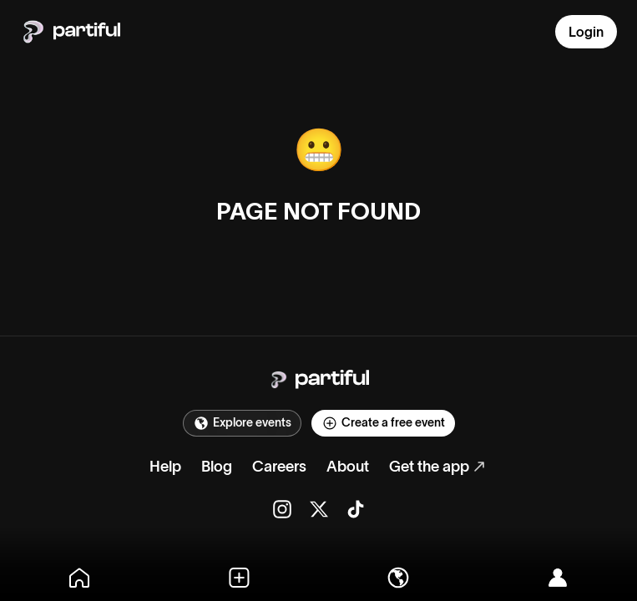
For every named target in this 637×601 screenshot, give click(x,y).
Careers (279, 466)
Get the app (429, 466)
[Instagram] (282, 509)
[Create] (239, 577)
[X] (319, 509)
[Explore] (398, 577)
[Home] (79, 577)
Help (165, 466)
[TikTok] (355, 509)
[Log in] (557, 577)
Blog (216, 466)
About (347, 466)
